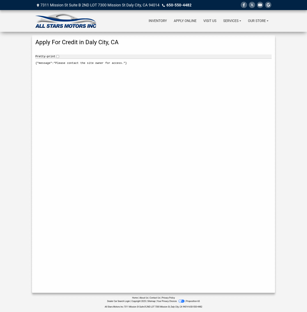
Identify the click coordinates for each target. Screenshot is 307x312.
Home (135, 298)
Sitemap (151, 301)
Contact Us (155, 298)
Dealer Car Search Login (118, 301)
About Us (143, 298)
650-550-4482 (179, 5)
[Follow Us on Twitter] (252, 5)
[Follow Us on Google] (268, 5)
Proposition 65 (193, 301)
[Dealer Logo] (65, 20)
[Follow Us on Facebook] (244, 5)
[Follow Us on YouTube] (260, 5)
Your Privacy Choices (171, 301)
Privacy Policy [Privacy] (168, 298)
